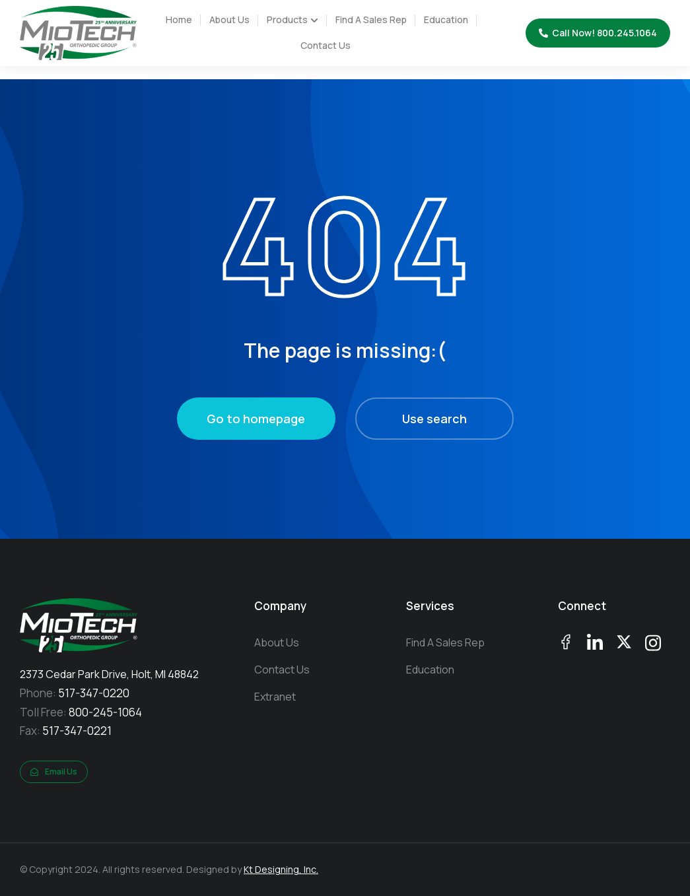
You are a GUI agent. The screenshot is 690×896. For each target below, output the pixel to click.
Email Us (53, 771)
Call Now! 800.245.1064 (598, 32)
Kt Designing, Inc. (281, 869)
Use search (434, 419)
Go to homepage (256, 419)
